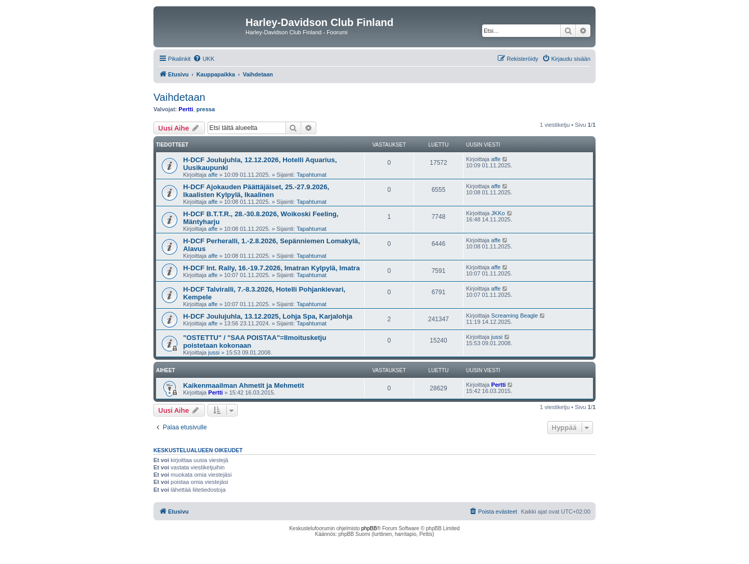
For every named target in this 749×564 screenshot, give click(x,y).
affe (212, 175)
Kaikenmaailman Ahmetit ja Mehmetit (243, 385)
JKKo (498, 213)
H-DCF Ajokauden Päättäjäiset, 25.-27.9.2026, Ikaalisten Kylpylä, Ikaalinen (256, 191)
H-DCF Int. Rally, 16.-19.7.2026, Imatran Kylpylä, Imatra (271, 268)
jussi (213, 352)
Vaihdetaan (179, 97)
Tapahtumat (311, 175)
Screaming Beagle (514, 315)
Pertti (185, 109)
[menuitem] (203, 59)
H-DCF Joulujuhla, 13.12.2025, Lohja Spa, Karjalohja (267, 316)
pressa (206, 109)
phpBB (369, 528)
